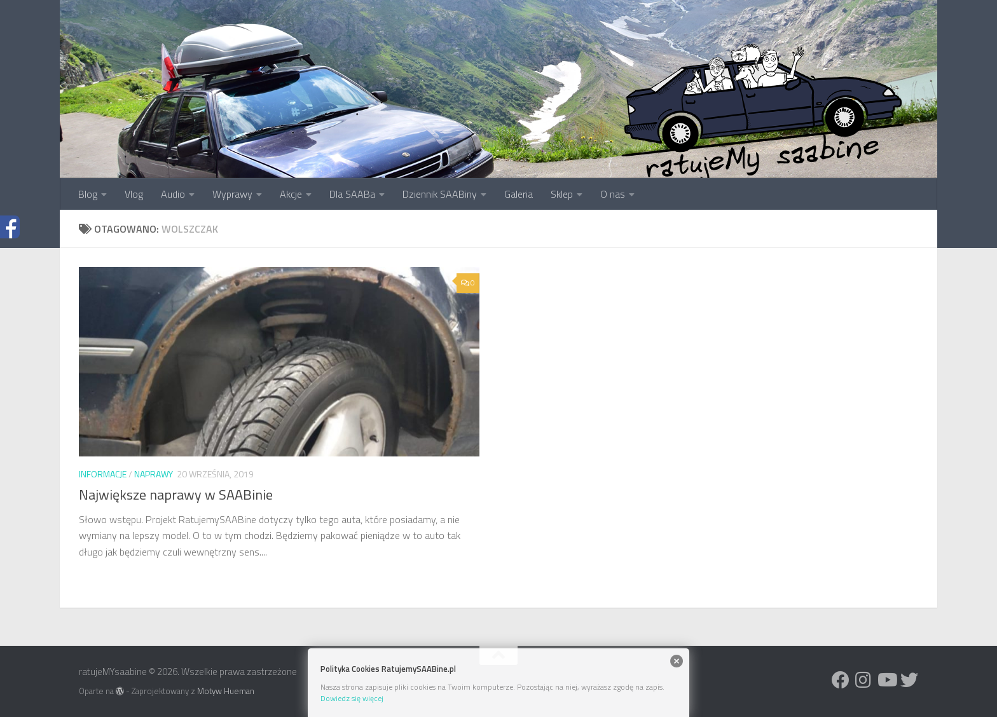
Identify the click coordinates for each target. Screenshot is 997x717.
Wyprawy (232, 193)
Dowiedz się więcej (351, 698)
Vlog (134, 193)
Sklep (562, 193)
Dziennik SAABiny (439, 193)
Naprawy (153, 474)
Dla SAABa (352, 193)
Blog (87, 193)
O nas (612, 193)
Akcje (291, 193)
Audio (173, 193)
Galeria (518, 193)
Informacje (103, 474)
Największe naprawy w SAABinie (176, 494)
